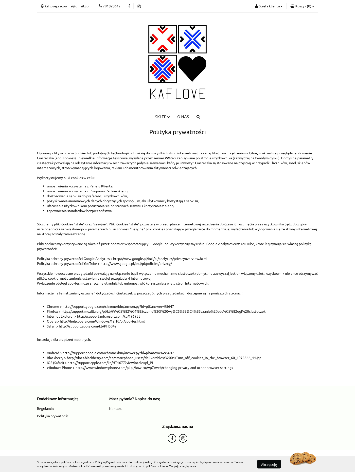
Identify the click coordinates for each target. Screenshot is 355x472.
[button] (302, 6)
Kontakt (115, 408)
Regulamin (45, 408)
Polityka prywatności (53, 416)
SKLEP (162, 116)
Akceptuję (269, 464)
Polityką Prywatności (109, 462)
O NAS (183, 116)
